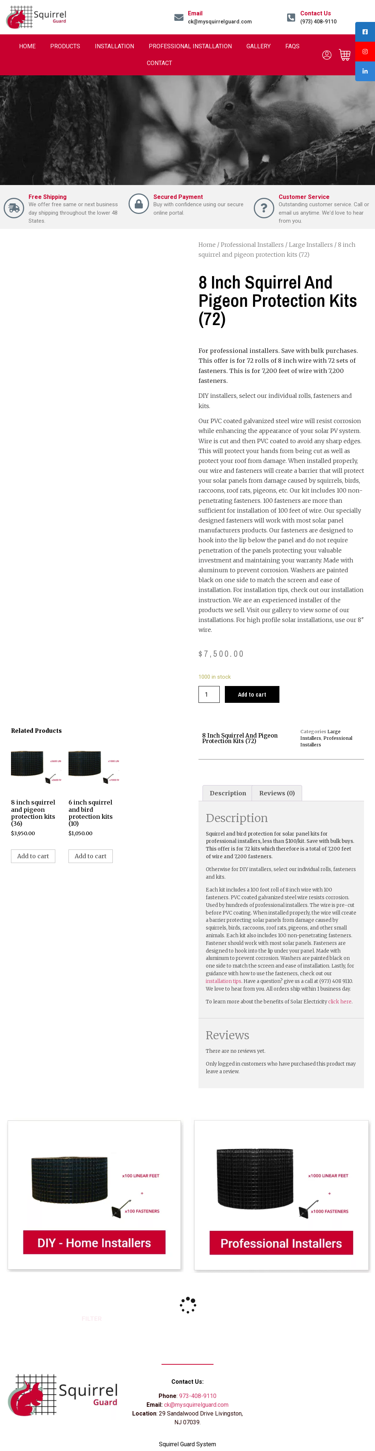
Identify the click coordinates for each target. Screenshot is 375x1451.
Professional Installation (190, 46)
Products (65, 46)
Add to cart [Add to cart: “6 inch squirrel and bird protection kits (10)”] (91, 856)
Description (228, 793)
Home (27, 46)
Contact (159, 63)
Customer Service (304, 196)
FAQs (292, 46)
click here (340, 1002)
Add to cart (252, 694)
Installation (114, 46)
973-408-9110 (197, 1395)
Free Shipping (48, 196)
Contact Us (315, 13)
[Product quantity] (209, 694)
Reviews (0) (277, 793)
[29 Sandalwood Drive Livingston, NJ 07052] (312, 1395)
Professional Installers (252, 244)
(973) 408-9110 (318, 22)
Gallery (258, 46)
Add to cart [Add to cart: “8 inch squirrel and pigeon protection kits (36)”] (33, 856)
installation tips (223, 981)
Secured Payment (178, 196)
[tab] (228, 793)
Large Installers (311, 244)
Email (195, 13)
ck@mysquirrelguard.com (220, 22)
